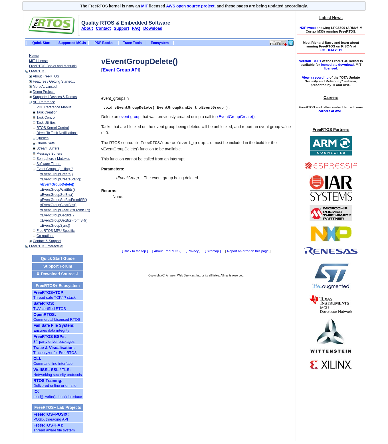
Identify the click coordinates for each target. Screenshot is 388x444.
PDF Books (103, 43)
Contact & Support (47, 241)
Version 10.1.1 (310, 61)
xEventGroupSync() (55, 226)
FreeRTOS (37, 71)
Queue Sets (45, 143)
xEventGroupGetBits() (57, 215)
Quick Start (41, 43)
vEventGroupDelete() (57, 184)
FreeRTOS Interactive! (46, 246)
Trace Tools (132, 43)
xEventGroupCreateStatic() (60, 179)
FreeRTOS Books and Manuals (52, 66)
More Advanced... (46, 87)
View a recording (315, 77)
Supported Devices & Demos (55, 97)
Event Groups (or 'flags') (55, 169)
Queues (42, 138)
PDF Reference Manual (54, 107)
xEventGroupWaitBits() (57, 190)
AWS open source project (190, 6)
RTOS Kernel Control (53, 128)
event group (130, 116)
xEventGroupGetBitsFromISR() (63, 220)
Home (34, 56)
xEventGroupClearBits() (58, 205)
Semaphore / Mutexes (53, 159)
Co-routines (45, 236)
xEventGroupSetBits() (56, 195)
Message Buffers (49, 154)
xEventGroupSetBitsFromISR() (63, 200)
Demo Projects (44, 92)
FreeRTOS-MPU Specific (56, 231)
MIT (144, 6)
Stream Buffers (48, 148)
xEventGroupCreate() (56, 174)
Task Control (46, 118)
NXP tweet (308, 27)
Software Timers (49, 164)
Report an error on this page (248, 251)
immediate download (337, 64)
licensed (330, 68)
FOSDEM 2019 (331, 50)
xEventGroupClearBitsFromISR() (65, 210)
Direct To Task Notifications (57, 133)
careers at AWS (330, 111)
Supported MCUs (72, 43)
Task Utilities (46, 123)
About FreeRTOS (46, 76)
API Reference (44, 102)
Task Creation (47, 112)
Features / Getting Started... (54, 81)
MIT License (38, 61)
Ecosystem (160, 43)
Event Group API (121, 69)
